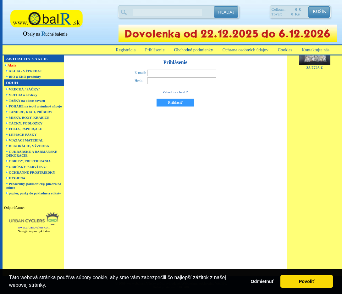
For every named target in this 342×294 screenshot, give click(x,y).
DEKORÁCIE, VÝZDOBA (29, 146)
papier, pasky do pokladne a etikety (35, 193)
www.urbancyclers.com (34, 227)
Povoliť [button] (307, 281)
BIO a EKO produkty (25, 76)
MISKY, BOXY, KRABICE (29, 117)
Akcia (12, 65)
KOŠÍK (319, 11)
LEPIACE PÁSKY (23, 134)
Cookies (285, 50)
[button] (48, 286)
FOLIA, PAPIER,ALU (25, 129)
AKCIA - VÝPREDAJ (25, 71)
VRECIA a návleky (23, 95)
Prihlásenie (154, 50)
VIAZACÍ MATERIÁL (26, 140)
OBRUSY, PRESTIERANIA (30, 161)
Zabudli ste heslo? (175, 92)
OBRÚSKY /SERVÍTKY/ (28, 167)
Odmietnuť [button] (262, 281)
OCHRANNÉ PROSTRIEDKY (32, 172)
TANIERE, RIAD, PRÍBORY (30, 112)
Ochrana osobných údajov (245, 50)
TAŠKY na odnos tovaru (27, 100)
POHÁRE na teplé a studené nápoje (35, 106)
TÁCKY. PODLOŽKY (25, 123)
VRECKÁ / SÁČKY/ (24, 89)
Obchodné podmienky (193, 50)
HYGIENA (17, 178)
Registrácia (125, 50)
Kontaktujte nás (315, 50)
